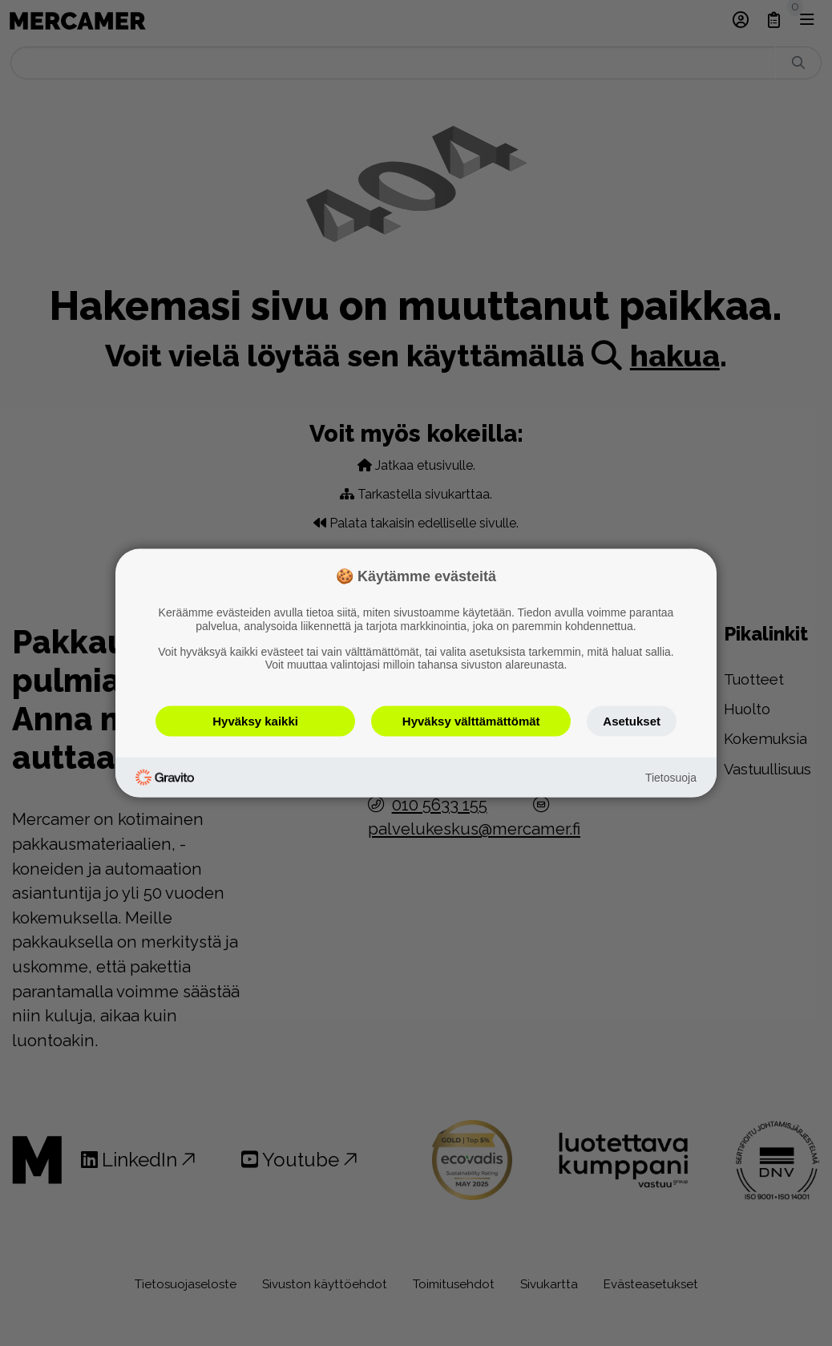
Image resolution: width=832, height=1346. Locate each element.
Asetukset (631, 721)
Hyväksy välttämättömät (471, 721)
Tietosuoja (671, 776)
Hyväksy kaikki (255, 721)
